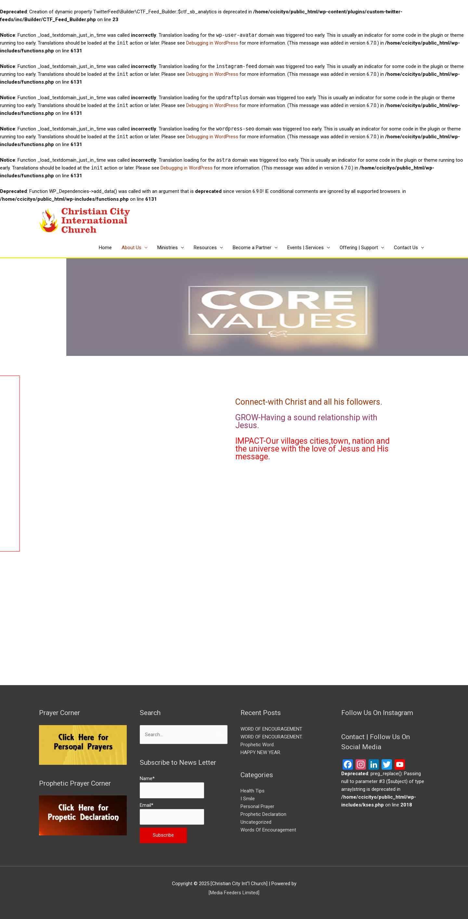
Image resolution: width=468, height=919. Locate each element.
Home (105, 247)
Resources (205, 247)
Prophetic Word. (257, 745)
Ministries (167, 247)
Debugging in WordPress (212, 43)
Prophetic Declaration (263, 814)
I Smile (247, 799)
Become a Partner (252, 247)
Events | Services (305, 247)
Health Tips (252, 791)
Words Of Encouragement (268, 830)
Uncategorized (255, 822)
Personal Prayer (257, 806)
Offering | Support (359, 247)
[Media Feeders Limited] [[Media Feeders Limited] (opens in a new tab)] (234, 893)
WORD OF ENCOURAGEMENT (271, 729)
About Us (131, 247)
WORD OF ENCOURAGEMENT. (271, 737)
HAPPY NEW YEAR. (261, 752)
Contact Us (406, 247)
